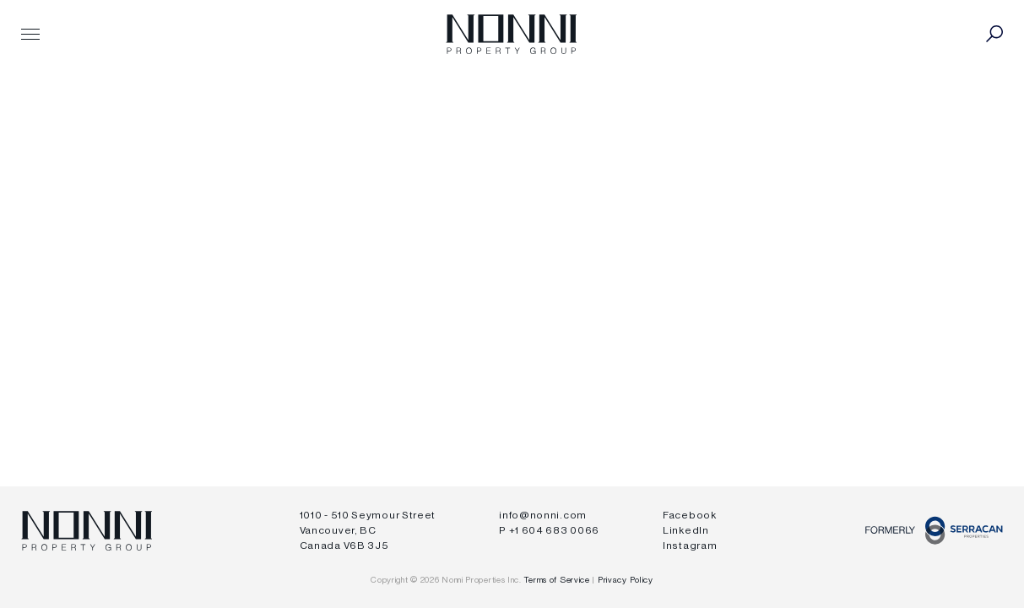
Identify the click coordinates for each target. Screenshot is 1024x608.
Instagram (690, 545)
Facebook (690, 515)
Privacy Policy (625, 580)
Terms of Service (557, 580)
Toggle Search (994, 34)
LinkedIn (686, 530)
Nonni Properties (511, 34)
